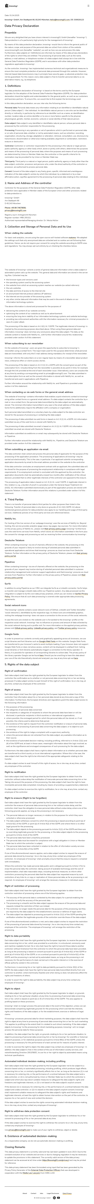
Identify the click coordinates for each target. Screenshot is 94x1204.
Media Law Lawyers (31, 1173)
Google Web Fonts (47, 641)
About (25, 1193)
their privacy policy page (55, 529)
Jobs (41, 1193)
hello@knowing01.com (60, 19)
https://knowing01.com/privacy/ (55, 1160)
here (42, 655)
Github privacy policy (24, 628)
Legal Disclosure (53, 1193)
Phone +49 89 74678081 (15, 207)
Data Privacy (67, 1193)
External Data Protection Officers (45, 1170)
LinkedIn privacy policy (44, 628)
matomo (72, 237)
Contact (33, 1193)
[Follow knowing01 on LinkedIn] (54, 1198)
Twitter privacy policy (67, 628)
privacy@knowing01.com (15, 210)
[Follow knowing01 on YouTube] (58, 1198)
